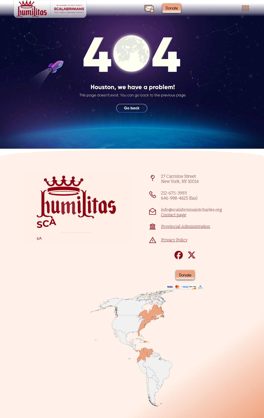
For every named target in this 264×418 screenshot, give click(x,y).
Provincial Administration (185, 226)
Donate (174, 8)
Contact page (173, 214)
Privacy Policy (174, 240)
